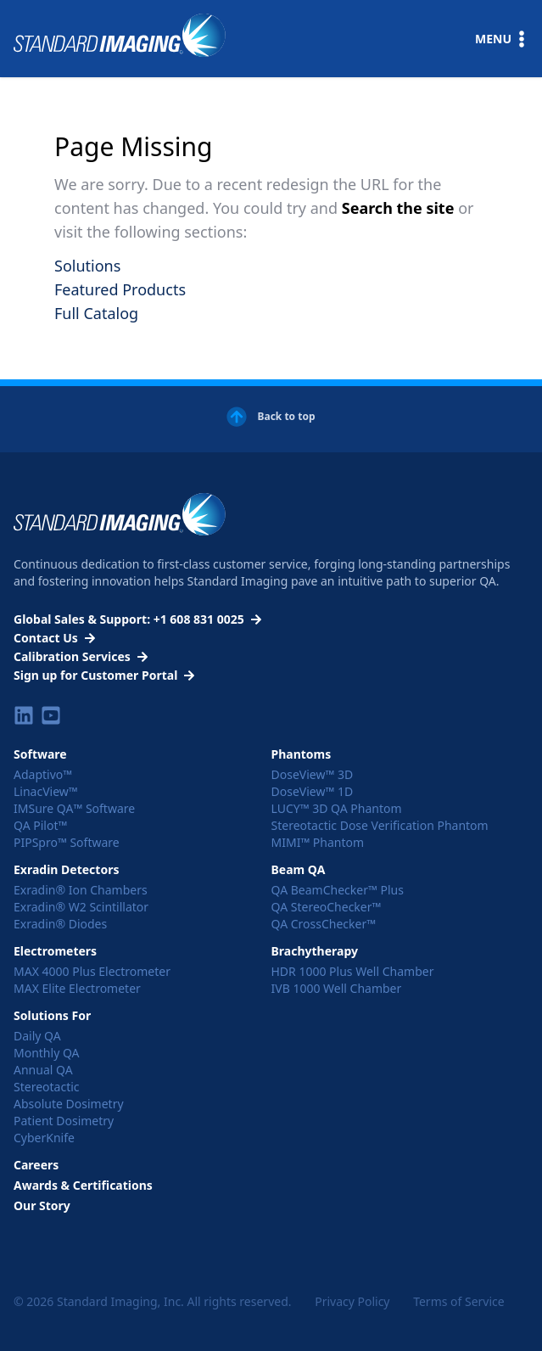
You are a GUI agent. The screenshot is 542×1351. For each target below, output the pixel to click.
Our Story (42, 1205)
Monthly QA (47, 1053)
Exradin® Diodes (60, 924)
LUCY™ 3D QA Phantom (336, 808)
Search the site (400, 208)
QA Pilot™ (40, 825)
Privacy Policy (352, 1301)
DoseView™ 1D (312, 791)
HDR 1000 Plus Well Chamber (352, 971)
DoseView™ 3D (312, 774)
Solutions (87, 265)
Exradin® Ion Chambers (81, 890)
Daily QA (37, 1036)
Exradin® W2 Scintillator (81, 907)
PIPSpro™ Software (67, 842)
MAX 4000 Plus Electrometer (92, 971)
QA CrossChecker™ (324, 924)
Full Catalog (96, 313)
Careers (36, 1165)
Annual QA (43, 1070)
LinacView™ (46, 791)
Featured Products (120, 289)
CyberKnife (44, 1138)
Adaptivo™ (43, 774)
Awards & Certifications (83, 1185)
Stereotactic (47, 1087)
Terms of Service (459, 1301)
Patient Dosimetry (64, 1121)
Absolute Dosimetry (69, 1104)
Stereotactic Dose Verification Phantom (380, 825)
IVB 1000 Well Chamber (336, 988)
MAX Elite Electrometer (77, 988)
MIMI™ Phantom (318, 842)
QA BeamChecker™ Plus (337, 890)
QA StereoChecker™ (326, 907)
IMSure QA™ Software (74, 808)
